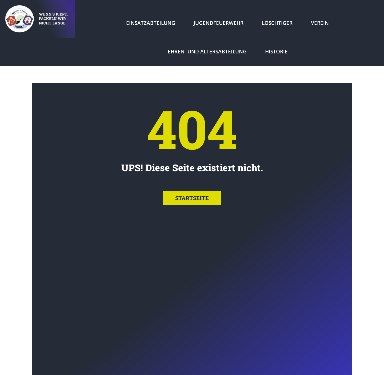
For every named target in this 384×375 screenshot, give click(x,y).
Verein (320, 22)
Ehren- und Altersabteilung (207, 51)
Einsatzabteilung (150, 22)
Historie (276, 51)
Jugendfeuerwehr (218, 22)
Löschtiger (277, 22)
